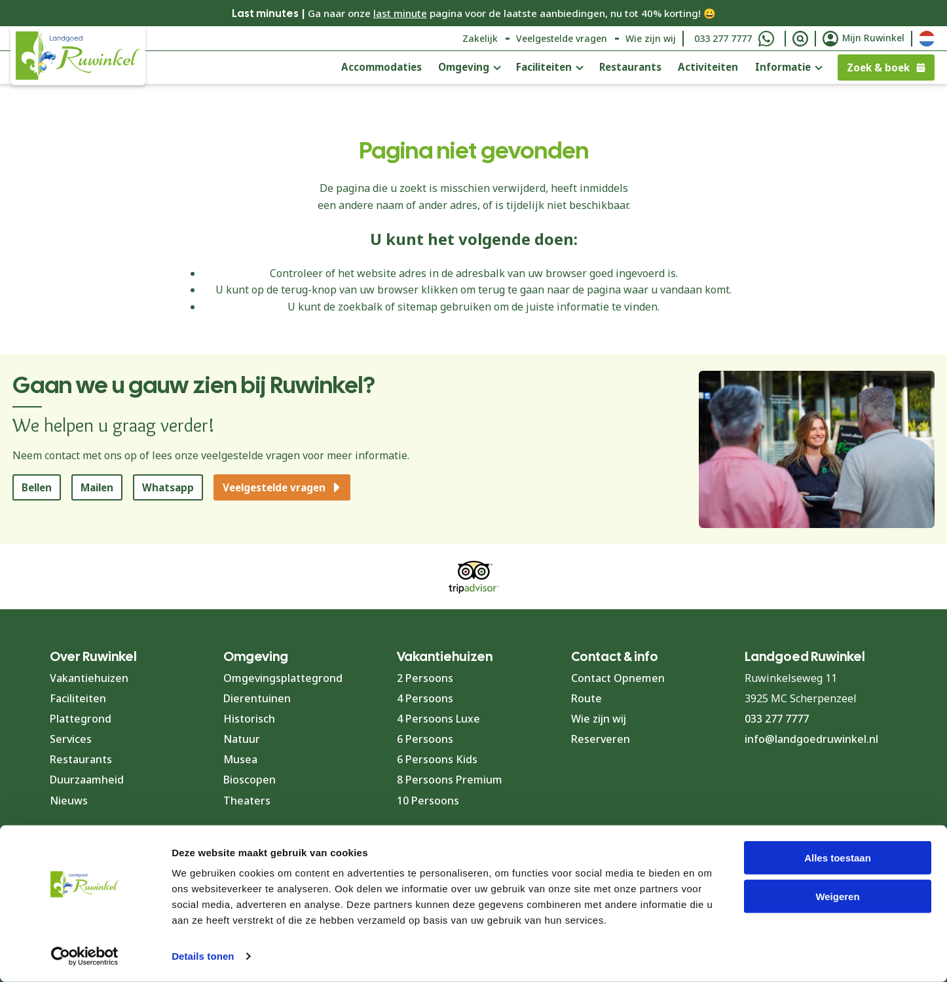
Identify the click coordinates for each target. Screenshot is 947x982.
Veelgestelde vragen (561, 38)
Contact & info (614, 656)
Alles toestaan (837, 857)
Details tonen (203, 956)
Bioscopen (249, 779)
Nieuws (69, 800)
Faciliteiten (544, 66)
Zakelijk (480, 38)
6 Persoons (425, 739)
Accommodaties (381, 66)
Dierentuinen (257, 698)
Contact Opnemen (618, 678)
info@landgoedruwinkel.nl (811, 739)
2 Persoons (425, 678)
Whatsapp (168, 487)
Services (71, 739)
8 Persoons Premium (449, 779)
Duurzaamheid (87, 779)
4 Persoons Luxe (438, 718)
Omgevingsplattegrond (283, 678)
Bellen (37, 487)
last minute (400, 13)
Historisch (249, 718)
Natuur (241, 739)
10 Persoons (428, 800)
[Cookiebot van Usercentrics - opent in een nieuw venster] (85, 956)
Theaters (246, 800)
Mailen (97, 487)
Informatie (783, 66)
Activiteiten (708, 66)
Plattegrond (80, 718)
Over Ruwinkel (93, 656)
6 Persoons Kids (437, 759)
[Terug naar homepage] (78, 55)
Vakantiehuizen (89, 678)
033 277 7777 (723, 38)
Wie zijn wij (650, 38)
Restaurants (630, 66)
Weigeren (837, 896)
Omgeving (463, 66)
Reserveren (600, 739)
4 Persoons (425, 698)
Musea (240, 759)
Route (586, 698)
